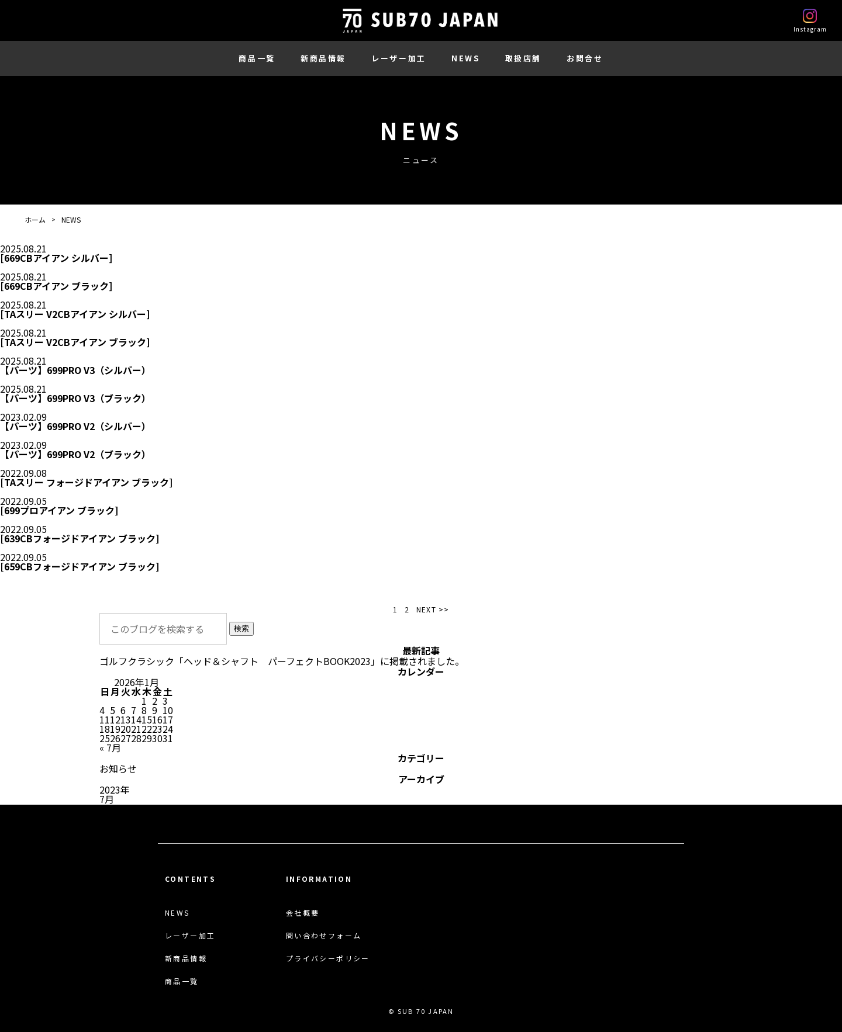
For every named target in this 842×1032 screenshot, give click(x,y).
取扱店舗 (523, 58)
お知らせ (118, 768)
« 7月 (110, 747)
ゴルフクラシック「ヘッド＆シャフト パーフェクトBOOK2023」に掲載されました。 (281, 661)
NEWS (465, 58)
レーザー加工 (398, 58)
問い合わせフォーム (324, 935)
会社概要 (303, 912)
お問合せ (585, 58)
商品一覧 (257, 58)
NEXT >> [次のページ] (432, 609)
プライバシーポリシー (328, 958)
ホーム (35, 219)
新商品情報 (323, 58)
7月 (106, 799)
